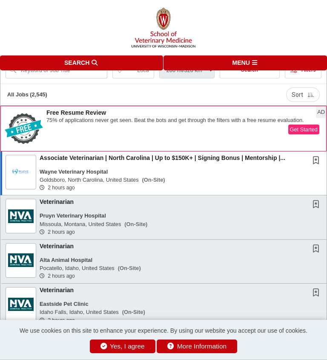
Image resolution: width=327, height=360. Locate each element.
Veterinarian (57, 201)
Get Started (304, 129)
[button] (245, 62)
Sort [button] (303, 94)
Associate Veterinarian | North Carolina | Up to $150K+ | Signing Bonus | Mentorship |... (162, 157)
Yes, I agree (122, 346)
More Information (197, 346)
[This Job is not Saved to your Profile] (317, 161)
